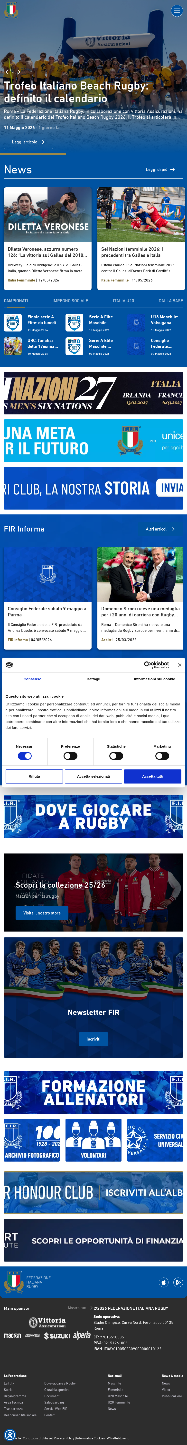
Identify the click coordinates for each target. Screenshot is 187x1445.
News (112, 1409)
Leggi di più (160, 169)
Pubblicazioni (172, 1396)
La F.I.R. (9, 1383)
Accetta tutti (152, 776)
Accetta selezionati (93, 776)
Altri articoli (160, 529)
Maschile (114, 1383)
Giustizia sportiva (56, 1390)
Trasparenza (13, 1409)
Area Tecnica (13, 1402)
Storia (8, 1390)
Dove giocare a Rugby (60, 1383)
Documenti (52, 1396)
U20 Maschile (118, 1396)
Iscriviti (93, 1039)
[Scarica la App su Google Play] (178, 1282)
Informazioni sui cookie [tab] (154, 679)
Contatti (49, 1415)
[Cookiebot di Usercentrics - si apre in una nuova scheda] (147, 665)
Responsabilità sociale (20, 1415)
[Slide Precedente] (7, 72)
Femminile (115, 1390)
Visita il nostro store (42, 912)
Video (166, 1390)
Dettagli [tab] (93, 679)
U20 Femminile (119, 1402)
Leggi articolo (28, 142)
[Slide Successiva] (19, 72)
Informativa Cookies (90, 1438)
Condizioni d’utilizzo (37, 1438)
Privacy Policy (64, 1438)
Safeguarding (54, 1402)
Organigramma (15, 1396)
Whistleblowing (118, 1438)
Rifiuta (34, 776)
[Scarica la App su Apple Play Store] (163, 1282)
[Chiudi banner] (179, 665)
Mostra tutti (81, 1308)
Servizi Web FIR (55, 1409)
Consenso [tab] (32, 679)
